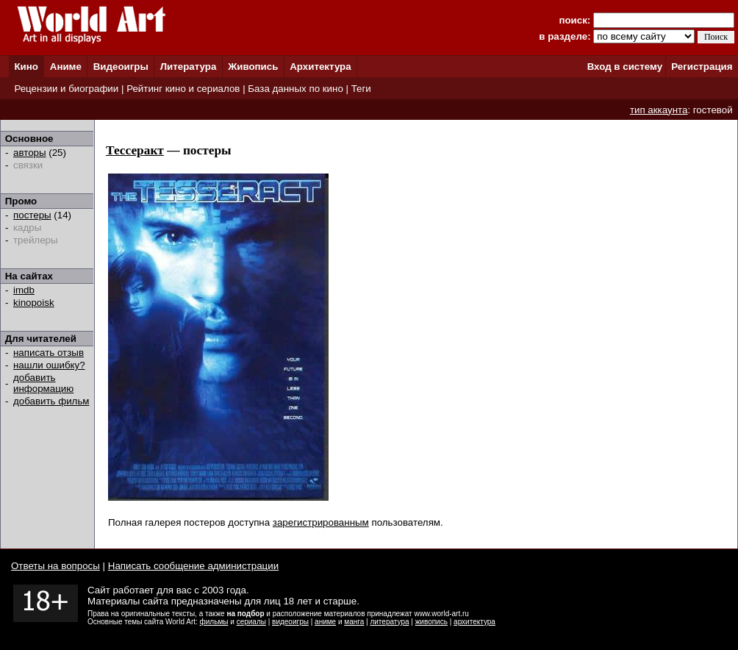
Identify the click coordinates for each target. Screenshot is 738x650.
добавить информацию (43, 383)
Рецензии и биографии (66, 88)
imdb (24, 290)
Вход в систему (624, 66)
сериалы (251, 622)
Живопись (253, 66)
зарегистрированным (321, 522)
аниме (325, 622)
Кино (26, 66)
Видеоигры (120, 66)
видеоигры (290, 622)
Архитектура (320, 66)
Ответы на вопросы (55, 565)
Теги (361, 88)
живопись (431, 622)
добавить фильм (51, 401)
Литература (188, 66)
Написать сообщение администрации (193, 565)
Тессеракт (135, 150)
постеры (32, 215)
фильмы (214, 622)
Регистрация (701, 66)
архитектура (474, 622)
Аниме (66, 66)
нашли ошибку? (49, 365)
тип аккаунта (659, 109)
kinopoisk (33, 302)
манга (354, 622)
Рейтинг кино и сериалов (183, 88)
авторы (29, 152)
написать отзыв (48, 352)
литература (389, 622)
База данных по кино (295, 88)
